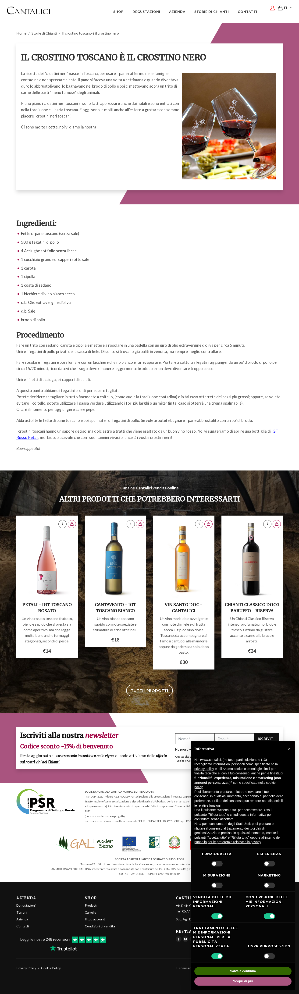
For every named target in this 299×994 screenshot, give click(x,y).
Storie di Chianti (44, 33)
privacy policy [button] (204, 769)
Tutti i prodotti (149, 690)
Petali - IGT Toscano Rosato (47, 608)
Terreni (21, 913)
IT (288, 11)
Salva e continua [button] (243, 971)
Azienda (22, 919)
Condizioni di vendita (100, 926)
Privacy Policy (26, 968)
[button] (289, 748)
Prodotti (91, 906)
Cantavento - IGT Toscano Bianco (115, 608)
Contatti (22, 926)
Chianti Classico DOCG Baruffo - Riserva (252, 608)
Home (21, 33)
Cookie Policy (51, 968)
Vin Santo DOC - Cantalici (184, 608)
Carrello (90, 913)
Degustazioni (26, 906)
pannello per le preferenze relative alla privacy (227, 842)
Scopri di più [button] (243, 981)
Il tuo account (95, 919)
